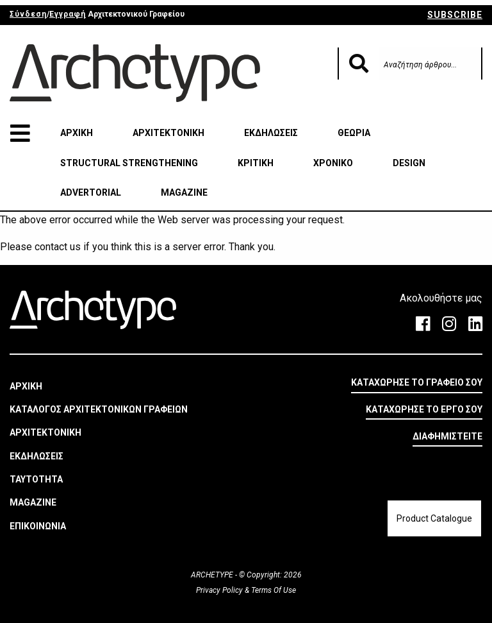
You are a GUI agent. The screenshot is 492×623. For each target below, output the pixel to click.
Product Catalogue (434, 518)
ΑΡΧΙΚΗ (76, 133)
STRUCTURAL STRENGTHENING (129, 163)
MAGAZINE (184, 192)
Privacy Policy (220, 590)
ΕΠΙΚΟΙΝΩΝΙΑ (38, 526)
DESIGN (409, 163)
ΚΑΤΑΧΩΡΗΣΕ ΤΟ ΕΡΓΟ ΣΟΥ (424, 409)
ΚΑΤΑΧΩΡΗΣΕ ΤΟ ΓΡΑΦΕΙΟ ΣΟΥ (416, 382)
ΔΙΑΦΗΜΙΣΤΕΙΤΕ (447, 436)
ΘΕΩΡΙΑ (354, 133)
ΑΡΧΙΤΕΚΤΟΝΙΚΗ (168, 133)
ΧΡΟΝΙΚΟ (333, 163)
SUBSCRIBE (454, 15)
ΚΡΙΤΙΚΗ (256, 163)
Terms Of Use (272, 590)
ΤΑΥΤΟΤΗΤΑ (36, 479)
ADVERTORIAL (90, 192)
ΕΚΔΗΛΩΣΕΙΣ (271, 133)
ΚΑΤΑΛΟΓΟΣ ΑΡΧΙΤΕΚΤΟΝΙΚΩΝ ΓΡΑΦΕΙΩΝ (99, 409)
